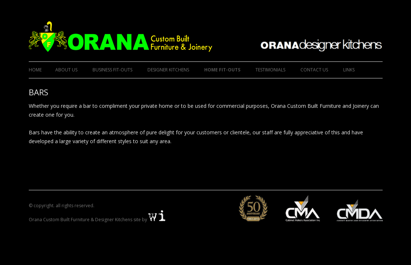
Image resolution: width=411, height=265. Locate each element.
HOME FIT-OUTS (222, 70)
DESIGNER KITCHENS (168, 70)
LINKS (349, 70)
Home (35, 70)
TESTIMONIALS (270, 70)
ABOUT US (66, 70)
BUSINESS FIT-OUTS (112, 70)
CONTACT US (314, 70)
